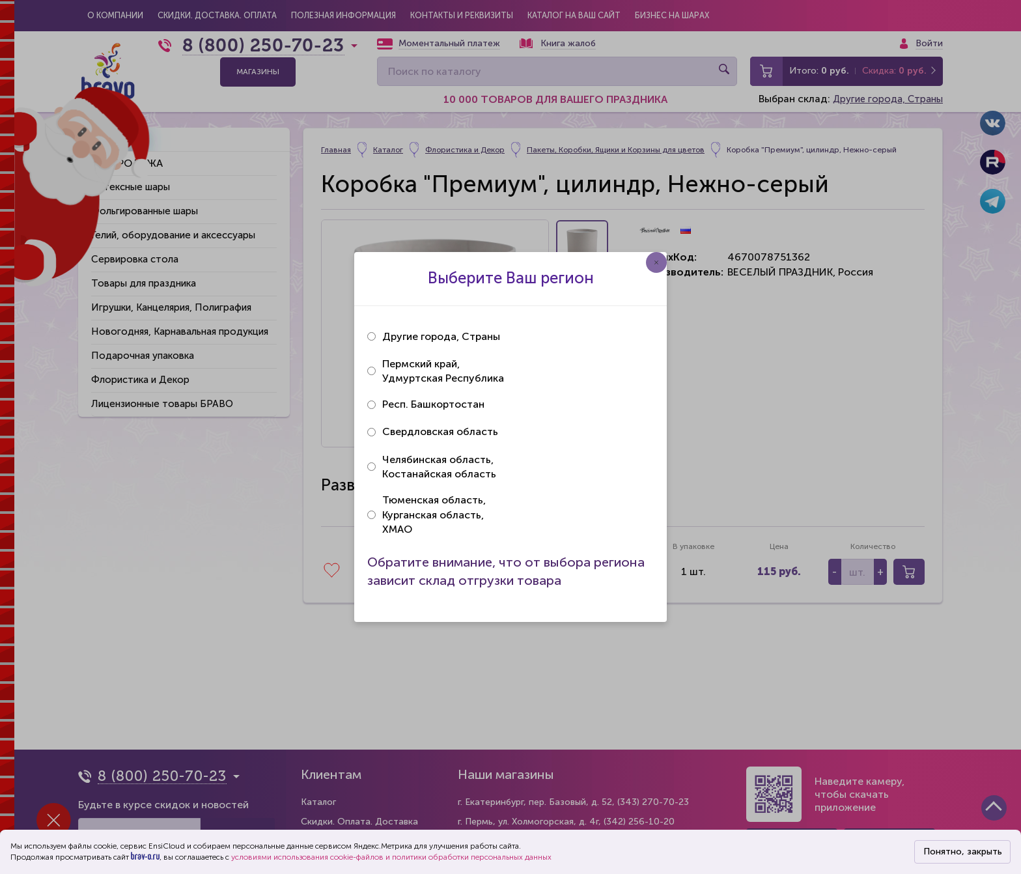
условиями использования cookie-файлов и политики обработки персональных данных (391, 857)
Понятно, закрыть (962, 851)
